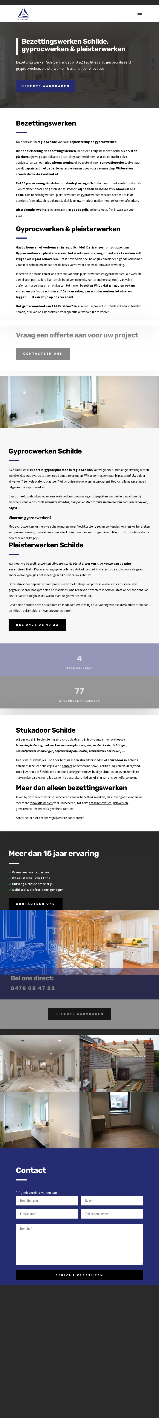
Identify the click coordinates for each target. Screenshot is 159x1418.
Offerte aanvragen (45, 86)
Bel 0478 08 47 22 (37, 625)
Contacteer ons (43, 349)
